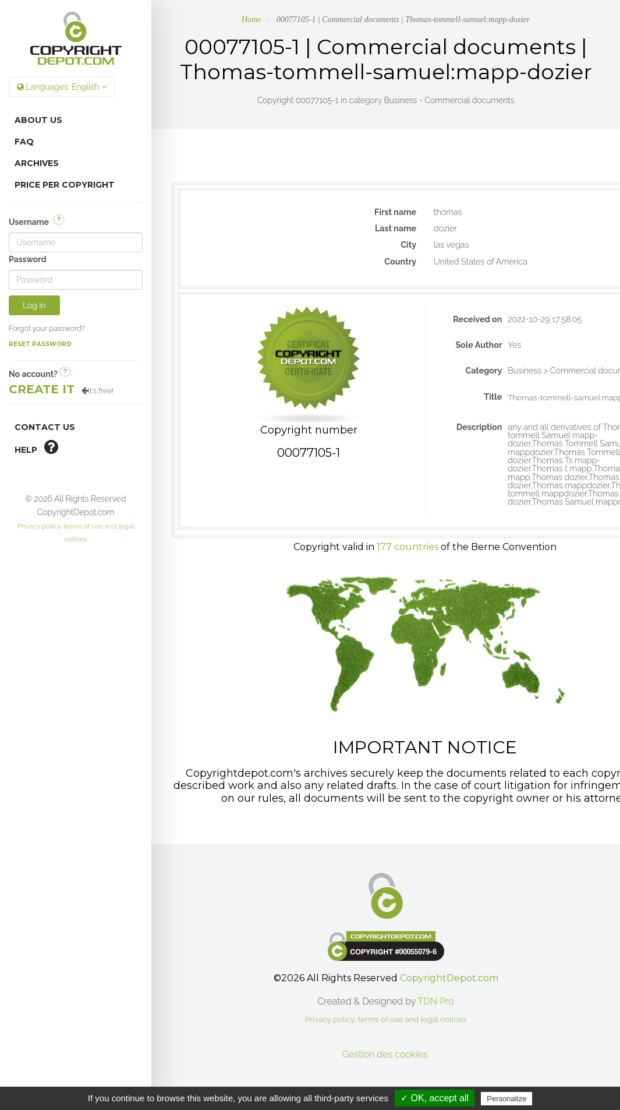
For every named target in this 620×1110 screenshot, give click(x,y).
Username (37, 221)
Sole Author (478, 345)
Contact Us (45, 427)
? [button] (59, 219)
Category (483, 371)
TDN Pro (436, 1001)
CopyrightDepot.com (449, 978)
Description (479, 427)
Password (28, 259)
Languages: (62, 86)
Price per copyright (65, 184)
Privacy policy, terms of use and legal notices (385, 1019)
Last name (395, 228)
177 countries (407, 546)
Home (251, 19)
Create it (42, 389)
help (36, 447)
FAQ (24, 141)
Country (400, 261)
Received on (477, 319)
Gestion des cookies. (386, 1054)
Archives (37, 163)
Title (493, 397)
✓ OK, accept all (435, 1098)
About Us (38, 120)
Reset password (40, 344)
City (408, 244)
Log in (34, 305)
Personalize (506, 1098)
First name (395, 212)
